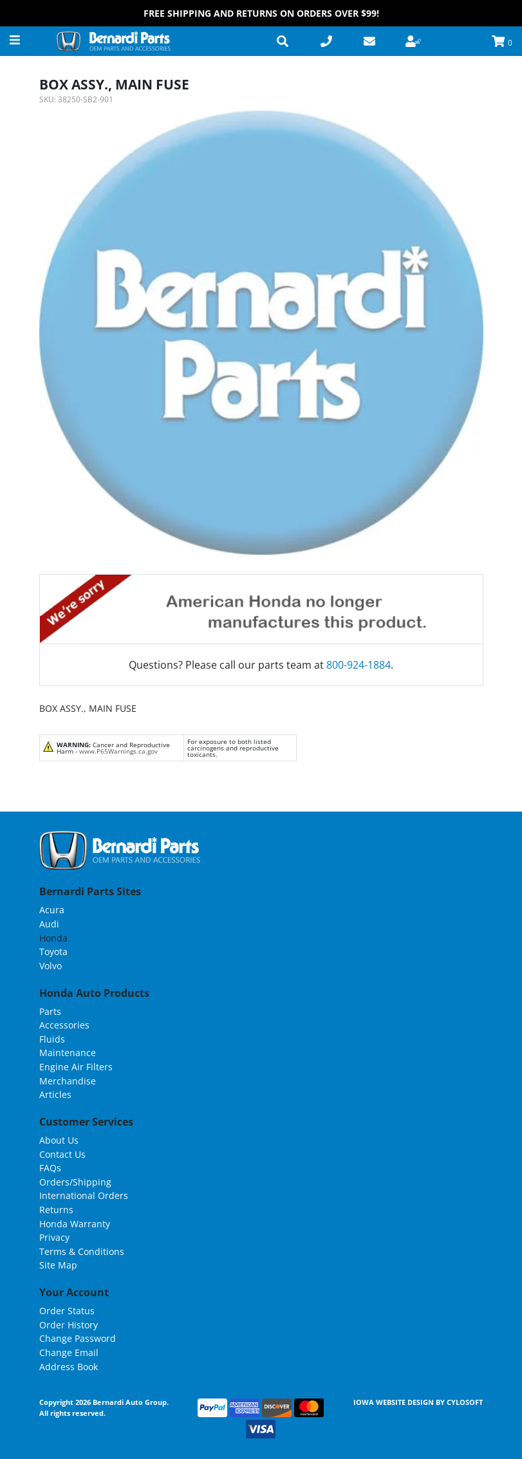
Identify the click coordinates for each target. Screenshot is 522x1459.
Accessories (64, 1025)
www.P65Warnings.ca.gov (118, 751)
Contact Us (62, 1154)
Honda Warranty (74, 1224)
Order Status (67, 1311)
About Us (59, 1140)
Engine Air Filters (76, 1067)
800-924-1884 (358, 665)
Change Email (68, 1352)
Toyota (53, 951)
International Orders (83, 1195)
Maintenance (67, 1052)
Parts (50, 1011)
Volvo (50, 966)
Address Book (68, 1367)
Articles (55, 1094)
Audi (49, 924)
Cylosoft (465, 1402)
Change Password (77, 1338)
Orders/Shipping (75, 1182)
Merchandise (67, 1081)
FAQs (50, 1168)
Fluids (52, 1039)
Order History (68, 1325)
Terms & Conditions (81, 1251)
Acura (51, 910)
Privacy (54, 1237)
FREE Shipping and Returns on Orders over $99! (261, 13)
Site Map (58, 1265)
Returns (56, 1209)
